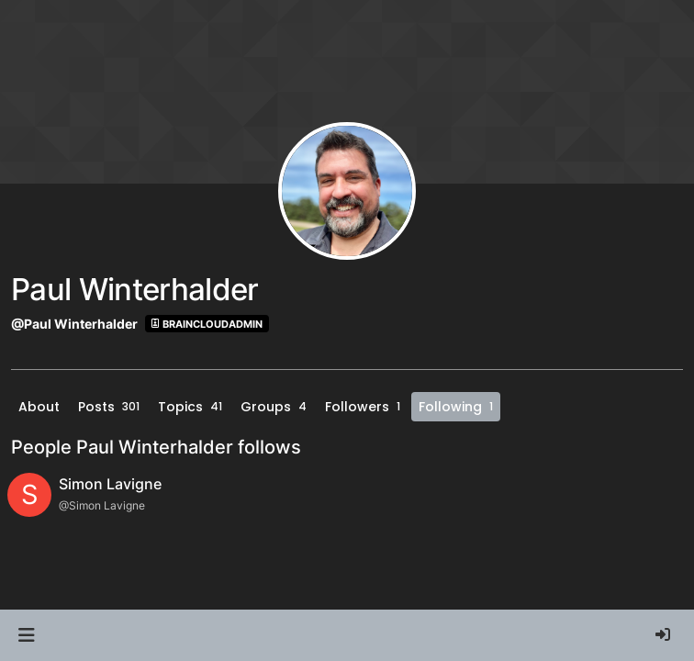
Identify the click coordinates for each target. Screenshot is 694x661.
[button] (26, 635)
